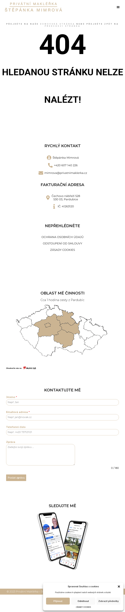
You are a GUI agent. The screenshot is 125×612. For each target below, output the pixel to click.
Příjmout (57, 601)
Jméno (11, 397)
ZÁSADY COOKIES (83, 607)
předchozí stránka (62, 26)
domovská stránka (57, 24)
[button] (118, 586)
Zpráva (10, 442)
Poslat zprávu (16, 477)
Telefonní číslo (16, 427)
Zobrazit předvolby (108, 601)
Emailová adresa (18, 412)
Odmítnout (83, 601)
